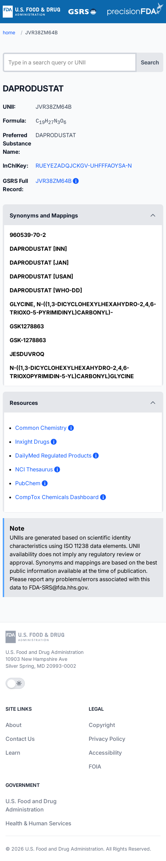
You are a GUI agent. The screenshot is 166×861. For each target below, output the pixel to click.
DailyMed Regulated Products (53, 455)
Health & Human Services (38, 823)
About (13, 724)
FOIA (95, 766)
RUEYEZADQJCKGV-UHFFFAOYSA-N (84, 165)
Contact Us (20, 738)
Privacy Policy (107, 738)
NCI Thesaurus (34, 469)
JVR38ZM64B (53, 180)
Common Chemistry (41, 427)
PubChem (27, 483)
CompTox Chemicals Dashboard (57, 497)
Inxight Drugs (32, 441)
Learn (13, 752)
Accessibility (105, 752)
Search (150, 62)
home (9, 32)
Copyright (102, 724)
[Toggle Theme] (15, 683)
